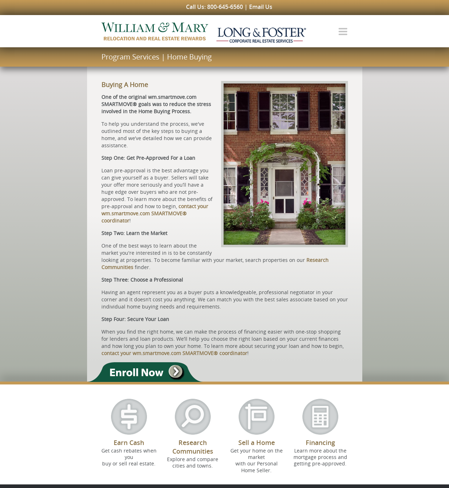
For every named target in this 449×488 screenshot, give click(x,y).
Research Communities (192, 446)
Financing (320, 442)
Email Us (260, 7)
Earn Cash (129, 442)
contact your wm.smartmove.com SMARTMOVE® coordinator (154, 213)
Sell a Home (256, 442)
